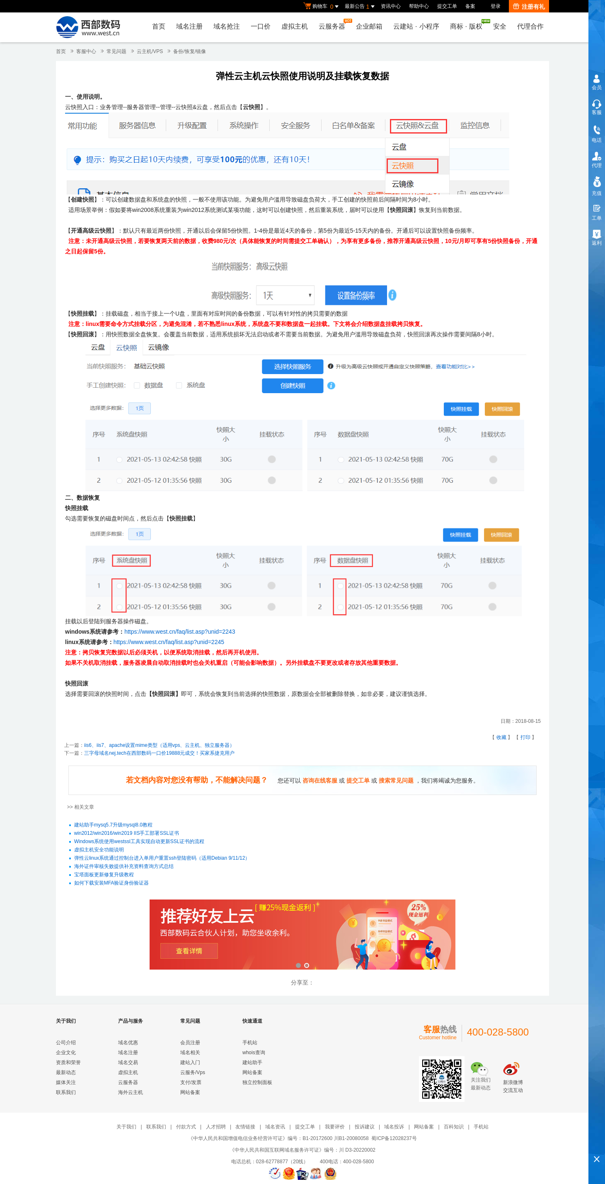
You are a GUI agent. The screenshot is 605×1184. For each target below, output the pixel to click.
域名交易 (128, 1062)
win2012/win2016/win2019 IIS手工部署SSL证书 (126, 833)
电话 (597, 140)
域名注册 (189, 26)
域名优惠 (128, 1042)
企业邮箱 (369, 26)
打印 (525, 737)
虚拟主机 (294, 26)
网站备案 (190, 1092)
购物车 (322, 6)
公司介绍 (66, 1042)
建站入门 (190, 1062)
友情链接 (245, 1127)
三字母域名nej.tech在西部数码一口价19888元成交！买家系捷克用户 (159, 753)
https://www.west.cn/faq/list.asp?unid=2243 (179, 631)
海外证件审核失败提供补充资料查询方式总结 (124, 867)
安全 (499, 26)
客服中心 (86, 51)
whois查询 (253, 1052)
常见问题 (116, 51)
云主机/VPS (150, 51)
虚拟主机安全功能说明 (99, 850)
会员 (597, 87)
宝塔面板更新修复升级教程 (104, 875)
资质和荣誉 (68, 1062)
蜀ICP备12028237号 (393, 1138)
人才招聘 (216, 1127)
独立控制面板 (257, 1082)
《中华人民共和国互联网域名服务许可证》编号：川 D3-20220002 (302, 1150)
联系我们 (66, 1092)
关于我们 (126, 1127)
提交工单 (447, 6)
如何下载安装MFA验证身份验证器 (111, 883)
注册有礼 (529, 6)
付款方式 (186, 1127)
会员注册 (190, 1042)
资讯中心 (391, 6)
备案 (470, 6)
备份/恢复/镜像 (189, 51)
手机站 (249, 1042)
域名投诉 (394, 1127)
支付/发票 (190, 1082)
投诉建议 (365, 1127)
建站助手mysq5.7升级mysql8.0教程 (113, 825)
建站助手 (252, 1062)
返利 (597, 243)
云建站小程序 (416, 26)
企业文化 (66, 1052)
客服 (597, 112)
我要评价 (335, 1127)
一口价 (261, 26)
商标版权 (468, 24)
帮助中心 (419, 6)
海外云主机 (130, 1092)
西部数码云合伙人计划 (302, 935)
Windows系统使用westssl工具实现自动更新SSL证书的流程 (139, 842)
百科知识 (454, 1127)
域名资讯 (275, 1127)
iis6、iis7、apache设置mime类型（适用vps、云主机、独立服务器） (159, 745)
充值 (597, 193)
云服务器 (334, 24)
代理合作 (530, 26)
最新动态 (66, 1072)
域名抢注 (226, 26)
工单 (597, 218)
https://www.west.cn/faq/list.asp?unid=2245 (170, 642)
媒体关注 (66, 1082)
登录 (496, 6)
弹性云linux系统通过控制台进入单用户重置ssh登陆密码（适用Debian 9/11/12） (162, 858)
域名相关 (190, 1052)
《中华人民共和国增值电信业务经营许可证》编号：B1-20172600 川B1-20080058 (278, 1138)
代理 (597, 165)
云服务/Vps (192, 1072)
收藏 (501, 737)
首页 (158, 26)
